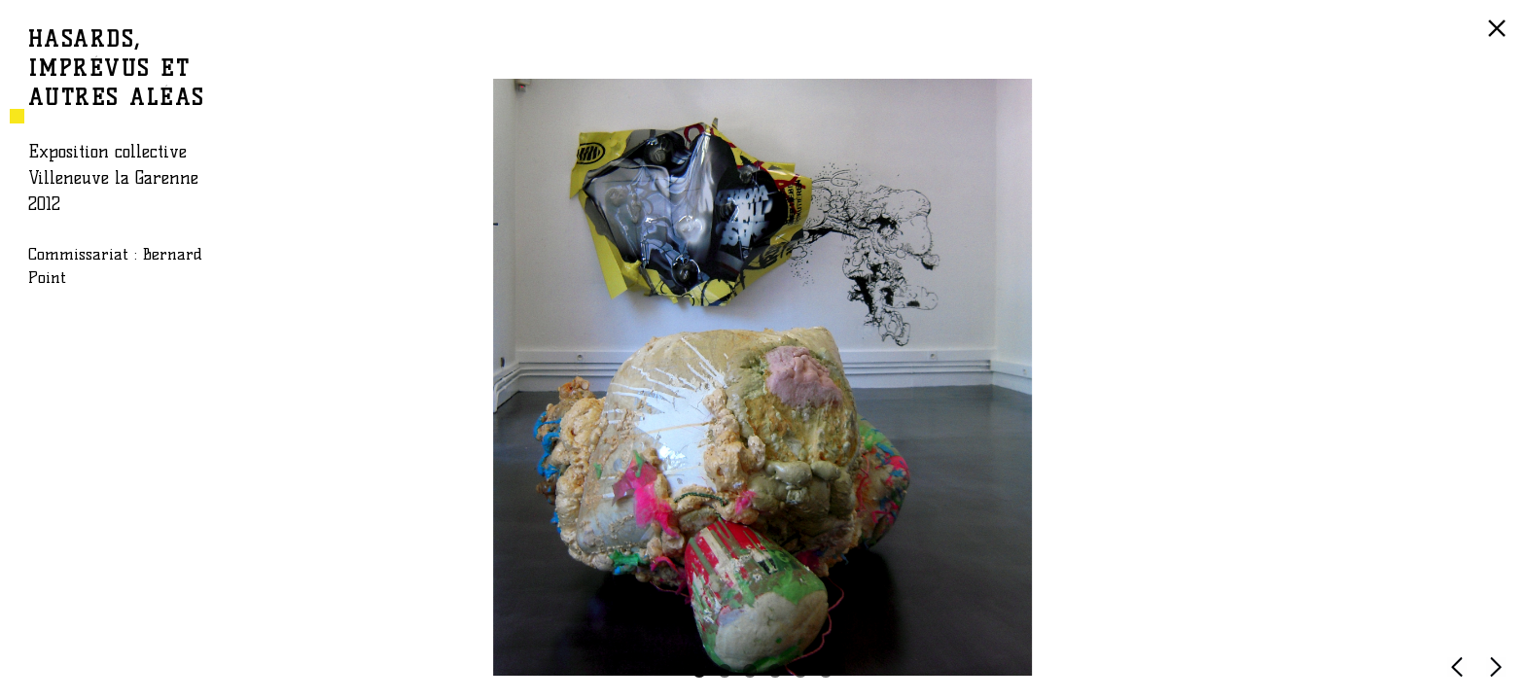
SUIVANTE (1500, 676)
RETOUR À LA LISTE (1500, 38)
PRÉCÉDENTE (1461, 676)
